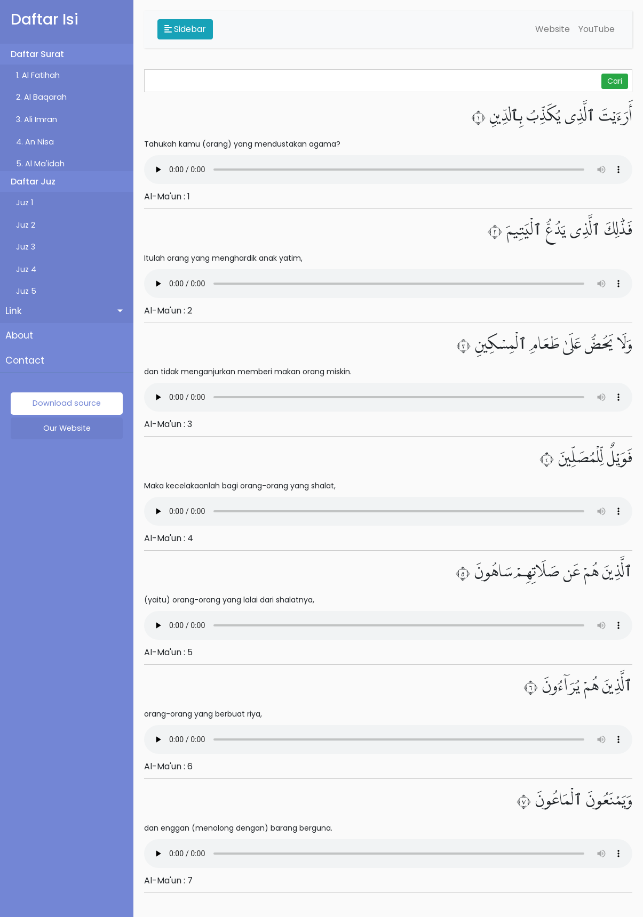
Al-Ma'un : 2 (168, 310)
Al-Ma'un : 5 (168, 652)
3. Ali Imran (36, 119)
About (19, 335)
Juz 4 (26, 269)
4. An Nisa (35, 141)
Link (13, 310)
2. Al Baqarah (41, 97)
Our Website (67, 428)
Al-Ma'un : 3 (168, 424)
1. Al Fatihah (38, 75)
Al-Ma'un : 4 (168, 538)
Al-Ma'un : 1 (167, 196)
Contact (24, 360)
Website (552, 29)
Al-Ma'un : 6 (168, 766)
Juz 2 (25, 225)
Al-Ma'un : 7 (168, 880)
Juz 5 (26, 291)
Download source (67, 403)
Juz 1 (24, 202)
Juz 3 (25, 247)
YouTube (596, 29)
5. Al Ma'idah (40, 163)
